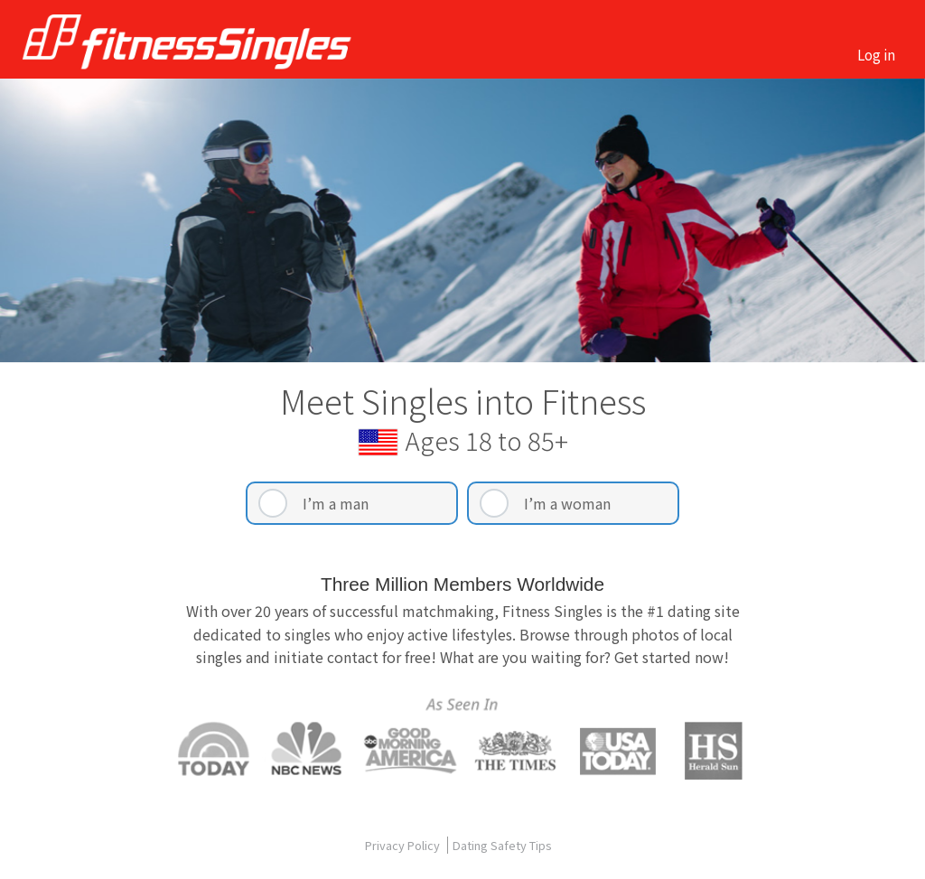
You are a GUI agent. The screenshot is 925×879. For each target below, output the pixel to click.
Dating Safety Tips (502, 845)
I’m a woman (567, 503)
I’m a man (336, 503)
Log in (876, 54)
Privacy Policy (404, 845)
